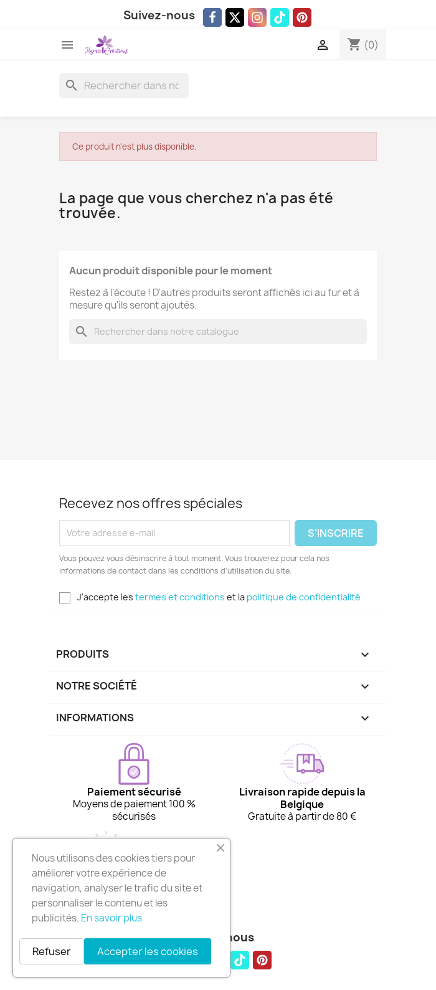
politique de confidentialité (304, 597)
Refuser (51, 951)
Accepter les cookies (147, 951)
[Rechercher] (124, 85)
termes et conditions (180, 597)
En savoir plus (111, 918)
